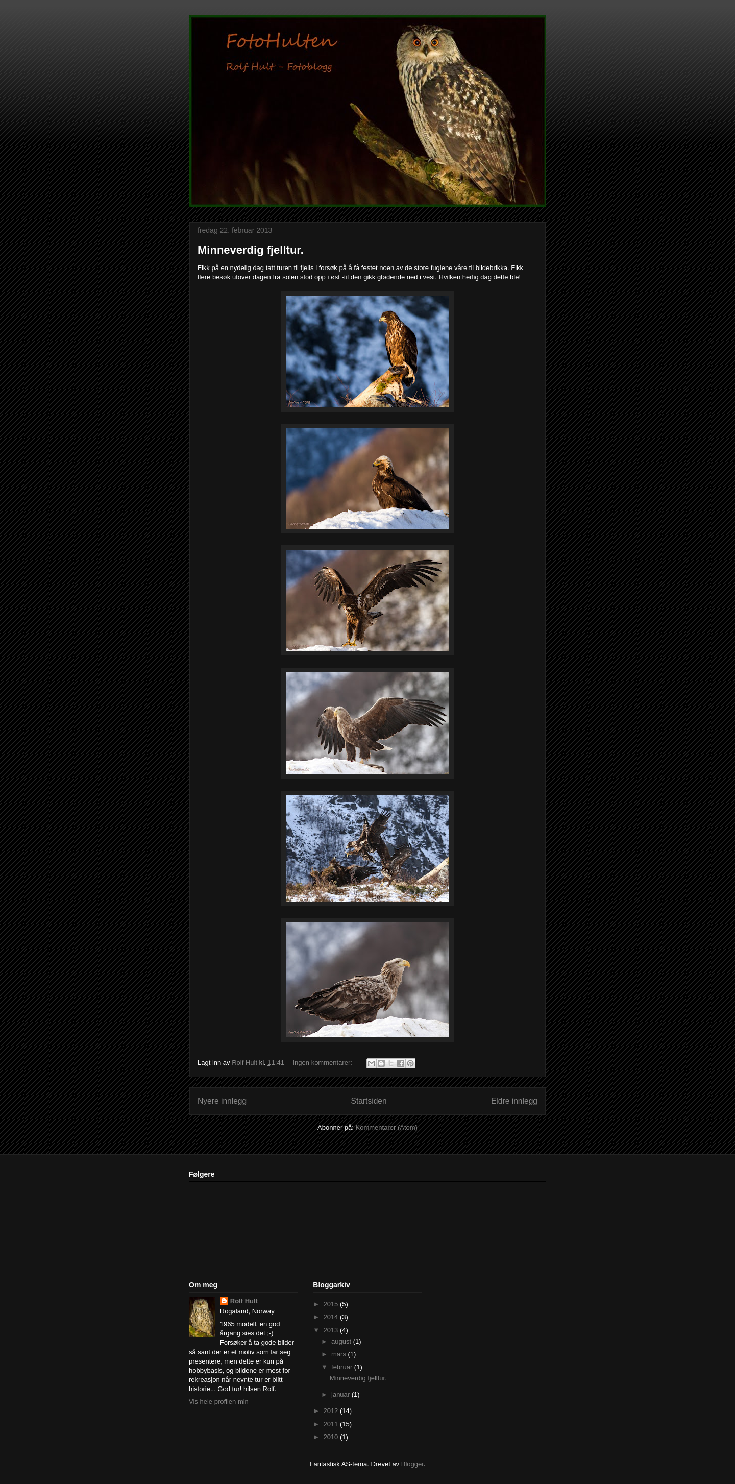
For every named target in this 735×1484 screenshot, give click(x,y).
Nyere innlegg (222, 1101)
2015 (331, 1304)
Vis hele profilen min (219, 1401)
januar (341, 1394)
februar (342, 1367)
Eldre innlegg (514, 1101)
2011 (331, 1424)
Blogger (412, 1464)
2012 (331, 1411)
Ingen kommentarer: (323, 1062)
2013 (331, 1330)
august (342, 1341)
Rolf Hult (244, 1301)
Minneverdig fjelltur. (251, 250)
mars (339, 1354)
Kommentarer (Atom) (387, 1127)
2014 (331, 1317)
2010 (331, 1437)
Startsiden (368, 1101)
